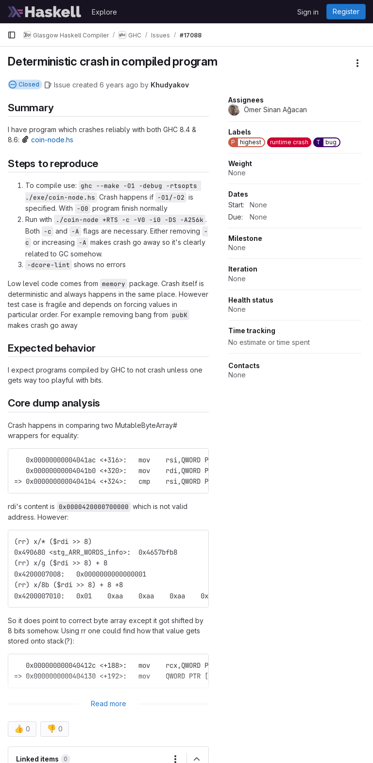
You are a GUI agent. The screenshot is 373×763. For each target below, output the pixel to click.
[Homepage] (44, 11)
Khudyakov (170, 85)
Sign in (308, 12)
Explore (104, 12)
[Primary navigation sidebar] (11, 35)
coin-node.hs (52, 140)
